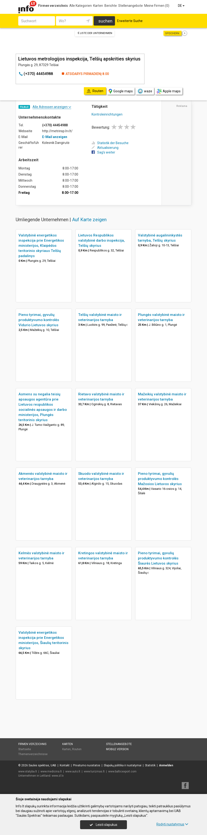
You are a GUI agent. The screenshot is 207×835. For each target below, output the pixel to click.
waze (144, 91)
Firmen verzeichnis (53, 5)
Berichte (110, 5)
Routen (76, 749)
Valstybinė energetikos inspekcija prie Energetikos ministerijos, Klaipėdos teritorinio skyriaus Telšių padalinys (41, 245)
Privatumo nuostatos (86, 765)
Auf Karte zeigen (89, 219)
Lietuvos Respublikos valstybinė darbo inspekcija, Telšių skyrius (101, 240)
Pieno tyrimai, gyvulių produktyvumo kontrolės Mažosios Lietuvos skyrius (160, 479)
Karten (98, 5)
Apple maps (169, 91)
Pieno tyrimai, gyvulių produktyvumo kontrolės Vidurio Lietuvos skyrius (38, 320)
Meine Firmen (156, 5)
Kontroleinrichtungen (107, 114)
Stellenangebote (130, 5)
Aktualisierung (105, 148)
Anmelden (166, 765)
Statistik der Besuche (110, 143)
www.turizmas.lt (94, 771)
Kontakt (65, 765)
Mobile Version (117, 749)
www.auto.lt (72, 771)
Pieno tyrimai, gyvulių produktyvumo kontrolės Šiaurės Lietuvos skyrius (158, 558)
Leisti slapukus (103, 825)
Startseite (24, 749)
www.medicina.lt (51, 771)
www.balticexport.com (122, 771)
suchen (105, 21)
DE (181, 5)
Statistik (150, 765)
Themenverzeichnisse (33, 754)
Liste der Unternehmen (94, 33)
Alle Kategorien (80, 5)
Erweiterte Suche (130, 21)
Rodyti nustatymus (172, 824)
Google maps (121, 91)
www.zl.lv (58, 775)
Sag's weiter (103, 152)
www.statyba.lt (27, 771)
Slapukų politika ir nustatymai (122, 765)
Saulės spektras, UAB (42, 765)
